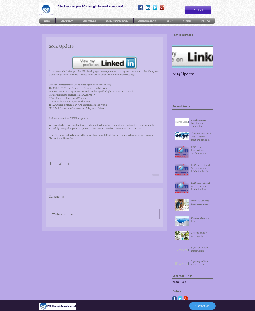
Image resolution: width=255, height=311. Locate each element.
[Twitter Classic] (180, 298)
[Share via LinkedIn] (69, 163)
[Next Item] (207, 56)
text (184, 281)
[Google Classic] (186, 298)
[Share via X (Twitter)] (60, 163)
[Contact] (198, 10)
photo (175, 281)
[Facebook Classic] (174, 298)
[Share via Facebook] (50, 163)
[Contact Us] (202, 306)
